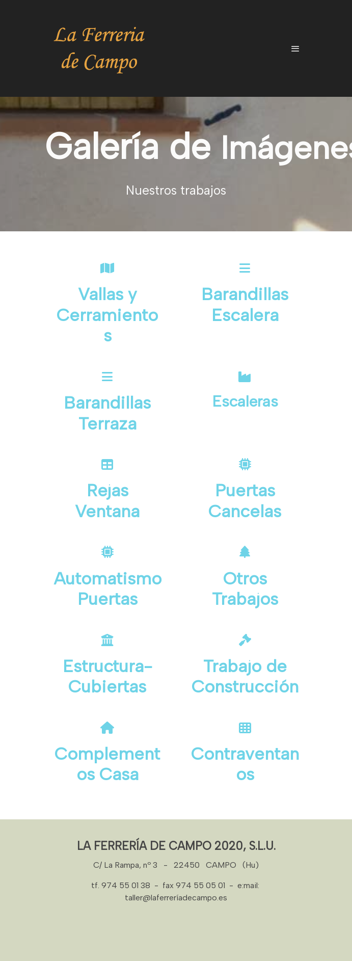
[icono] (107, 268)
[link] (100, 48)
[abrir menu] (295, 48)
